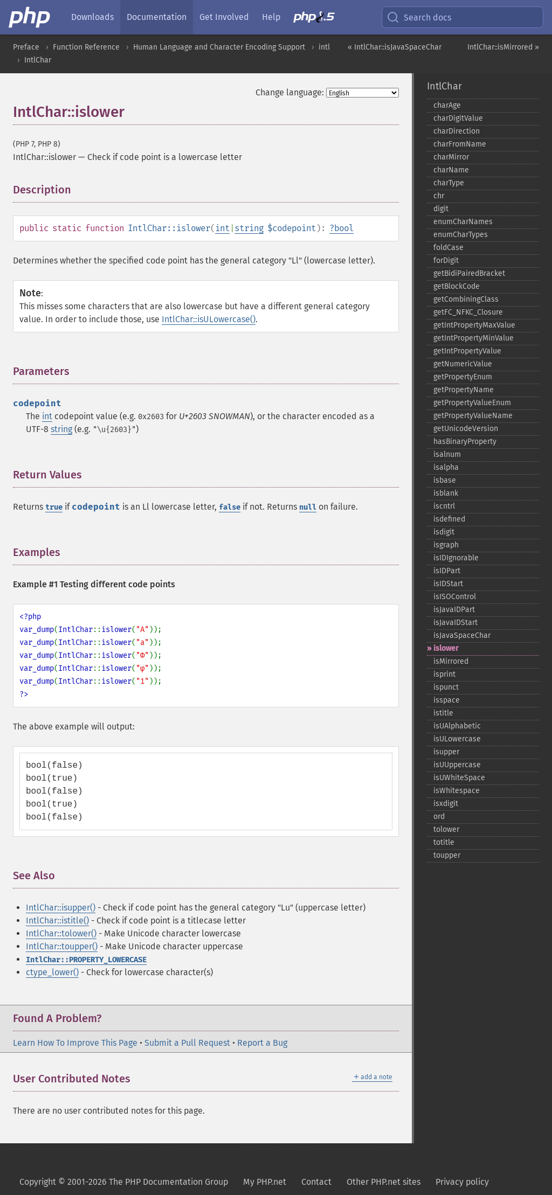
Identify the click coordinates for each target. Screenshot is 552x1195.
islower (446, 648)
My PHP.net (264, 1182)
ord (439, 816)
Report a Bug (262, 1043)
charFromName (459, 144)
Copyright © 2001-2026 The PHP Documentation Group (123, 1182)
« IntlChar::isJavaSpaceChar (394, 47)
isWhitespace (456, 790)
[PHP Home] (30, 17)
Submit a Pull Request (187, 1043)
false (229, 507)
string (249, 228)
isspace (446, 700)
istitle (443, 713)
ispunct (446, 687)
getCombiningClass (466, 299)
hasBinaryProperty (464, 441)
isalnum (447, 454)
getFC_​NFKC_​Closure (468, 312)
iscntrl (444, 506)
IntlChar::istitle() (57, 920)
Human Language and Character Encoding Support (219, 47)
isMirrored (450, 661)
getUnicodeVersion (465, 428)
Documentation (157, 17)
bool (344, 228)
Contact (316, 1182)
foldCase (448, 247)
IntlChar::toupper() (62, 946)
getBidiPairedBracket (469, 273)
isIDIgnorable (456, 557)
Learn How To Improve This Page (75, 1043)
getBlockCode (456, 286)
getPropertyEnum (462, 376)
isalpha (446, 467)
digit (440, 208)
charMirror (451, 157)
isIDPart (446, 570)
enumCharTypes (460, 234)
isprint (444, 674)
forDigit (446, 260)
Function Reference (86, 47)
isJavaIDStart (455, 622)
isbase (444, 480)
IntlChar (37, 60)
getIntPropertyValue (467, 351)
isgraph (446, 545)
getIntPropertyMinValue (473, 338)
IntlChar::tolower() (61, 933)
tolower (446, 829)
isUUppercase (457, 764)
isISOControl (454, 596)
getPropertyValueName (473, 415)
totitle (443, 842)
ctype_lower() (52, 972)
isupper (446, 751)
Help (271, 17)
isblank (445, 493)
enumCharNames (463, 221)
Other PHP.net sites (383, 1182)
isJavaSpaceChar (462, 635)
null (307, 507)
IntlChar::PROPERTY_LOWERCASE (86, 959)
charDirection (456, 131)
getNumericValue (462, 364)
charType (448, 182)
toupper (446, 855)
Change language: (290, 92)
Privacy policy (462, 1182)
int (222, 228)
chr (438, 195)
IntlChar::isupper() (60, 907)
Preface (26, 47)
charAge (447, 105)
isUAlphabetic (457, 726)
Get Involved (224, 17)
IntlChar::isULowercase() (209, 319)
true (54, 507)
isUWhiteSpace (459, 777)
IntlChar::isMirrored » (503, 47)
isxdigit (445, 803)
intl (324, 47)
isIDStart (448, 583)
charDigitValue (458, 118)
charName (451, 170)
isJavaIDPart (454, 609)
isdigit (443, 532)
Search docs (419, 17)
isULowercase (457, 739)
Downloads (92, 17)
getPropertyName (463, 389)
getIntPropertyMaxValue (474, 325)
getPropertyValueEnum (472, 402)
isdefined (449, 519)
